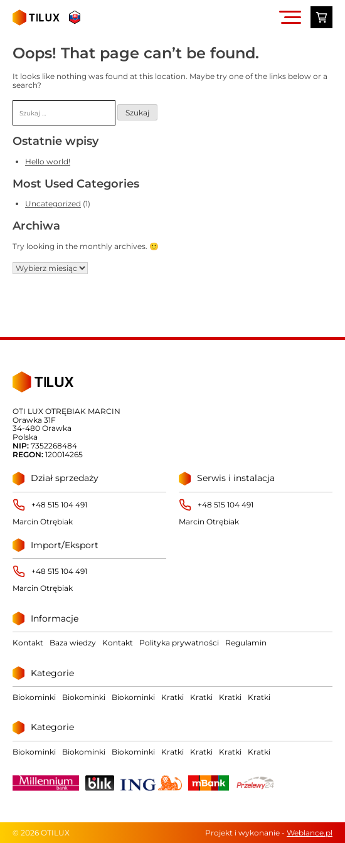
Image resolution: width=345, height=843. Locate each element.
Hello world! (47, 161)
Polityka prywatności (179, 642)
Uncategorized (53, 203)
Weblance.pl (309, 832)
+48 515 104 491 (59, 505)
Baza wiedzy (73, 642)
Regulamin (246, 642)
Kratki (172, 697)
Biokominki (34, 697)
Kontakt (28, 642)
